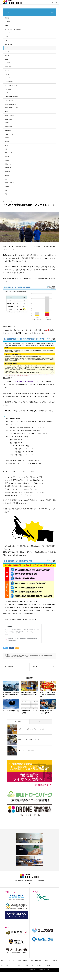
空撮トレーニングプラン (11, 182)
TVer (6, 40)
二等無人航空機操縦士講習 (11, 107)
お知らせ (7, 48)
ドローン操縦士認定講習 (11, 85)
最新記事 (7, 18)
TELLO (6, 36)
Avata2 (6, 25)
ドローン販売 (8, 89)
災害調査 (7, 175)
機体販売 (7, 160)
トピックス (41, 721)
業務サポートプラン (10, 152)
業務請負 (7, 156)
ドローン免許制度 (9, 81)
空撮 (6, 179)
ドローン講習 (21, 655)
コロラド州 (7, 63)
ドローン (7, 74)
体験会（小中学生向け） (11, 115)
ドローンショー (8, 77)
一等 (25, 655)
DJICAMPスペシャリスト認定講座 (13, 29)
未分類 (6, 145)
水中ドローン (8, 167)
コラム (6, 59)
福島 (15, 656)
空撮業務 (7, 186)
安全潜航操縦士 (8, 130)
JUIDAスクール (8, 33)
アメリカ (7, 51)
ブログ (6, 92)
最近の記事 (18, 721)
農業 (6, 194)
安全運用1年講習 (9, 134)
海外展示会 (7, 171)
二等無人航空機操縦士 (10, 104)
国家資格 (7, 122)
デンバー (7, 70)
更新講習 (7, 141)
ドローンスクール (14, 655)
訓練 (6, 190)
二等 (39, 655)
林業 (6, 149)
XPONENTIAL (8, 44)
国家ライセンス (8, 119)
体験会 (6, 111)
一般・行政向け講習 (10, 100)
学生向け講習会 (8, 126)
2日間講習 (7, 21)
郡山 (27, 656)
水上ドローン (30, 164)
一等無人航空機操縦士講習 (11, 96)
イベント (7, 55)
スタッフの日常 (8, 66)
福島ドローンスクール (20, 656)
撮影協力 (7, 137)
